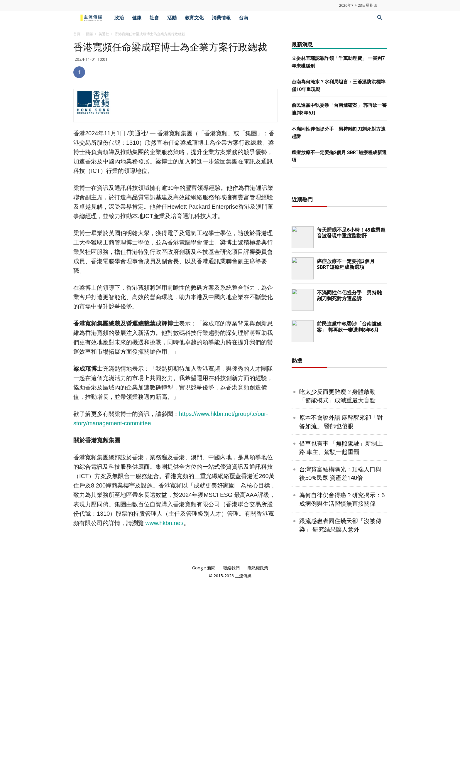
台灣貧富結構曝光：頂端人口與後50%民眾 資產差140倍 (340, 662)
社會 (154, 17)
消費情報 (221, 17)
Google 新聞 (203, 757)
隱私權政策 (258, 757)
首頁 (76, 33)
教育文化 (194, 17)
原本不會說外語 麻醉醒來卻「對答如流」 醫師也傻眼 (341, 611)
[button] (380, 18)
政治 (119, 17)
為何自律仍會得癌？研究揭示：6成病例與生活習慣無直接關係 (342, 688)
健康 (136, 17)
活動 (172, 17)
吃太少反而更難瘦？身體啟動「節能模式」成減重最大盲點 (337, 585)
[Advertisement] (339, 278)
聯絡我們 (231, 757)
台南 (243, 17)
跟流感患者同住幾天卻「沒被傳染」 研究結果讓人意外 (340, 714)
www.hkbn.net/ (165, 523)
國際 (89, 33)
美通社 (104, 33)
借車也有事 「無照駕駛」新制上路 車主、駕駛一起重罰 (341, 637)
